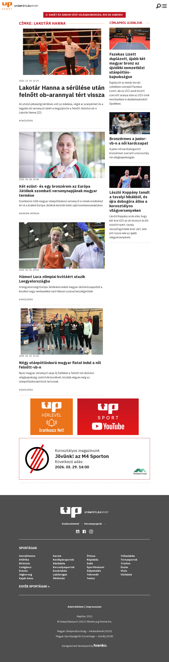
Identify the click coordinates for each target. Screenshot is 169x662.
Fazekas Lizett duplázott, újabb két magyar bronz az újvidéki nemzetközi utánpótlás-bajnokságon (127, 65)
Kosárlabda (60, 570)
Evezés (23, 570)
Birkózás (24, 563)
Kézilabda (59, 563)
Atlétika (24, 559)
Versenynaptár (93, 523)
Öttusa (91, 556)
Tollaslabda (128, 556)
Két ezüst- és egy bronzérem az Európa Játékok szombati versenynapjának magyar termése (58, 191)
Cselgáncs (25, 567)
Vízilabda (126, 574)
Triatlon (125, 563)
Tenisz (91, 578)
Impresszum (93, 606)
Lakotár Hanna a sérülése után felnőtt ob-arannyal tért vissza (62, 91)
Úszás (124, 567)
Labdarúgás (60, 574)
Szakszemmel (71, 523)
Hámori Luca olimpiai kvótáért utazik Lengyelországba (52, 279)
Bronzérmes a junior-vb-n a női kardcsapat (128, 141)
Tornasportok (129, 559)
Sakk (90, 563)
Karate (57, 556)
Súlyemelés (94, 570)
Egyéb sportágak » (34, 586)
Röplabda (92, 559)
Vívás (124, 570)
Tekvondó (93, 574)
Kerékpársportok (63, 559)
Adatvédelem (76, 606)
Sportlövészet (95, 567)
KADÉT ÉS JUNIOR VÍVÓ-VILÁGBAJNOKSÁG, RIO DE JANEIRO (86, 14)
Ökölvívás (59, 578)
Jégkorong (25, 574)
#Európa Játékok (29, 213)
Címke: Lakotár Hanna (42, 23)
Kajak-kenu (26, 578)
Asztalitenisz (27, 556)
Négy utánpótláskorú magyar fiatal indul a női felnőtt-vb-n (60, 365)
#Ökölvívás (26, 120)
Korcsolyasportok (64, 567)
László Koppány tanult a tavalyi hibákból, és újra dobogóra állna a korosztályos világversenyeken (129, 201)
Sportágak (28, 548)
